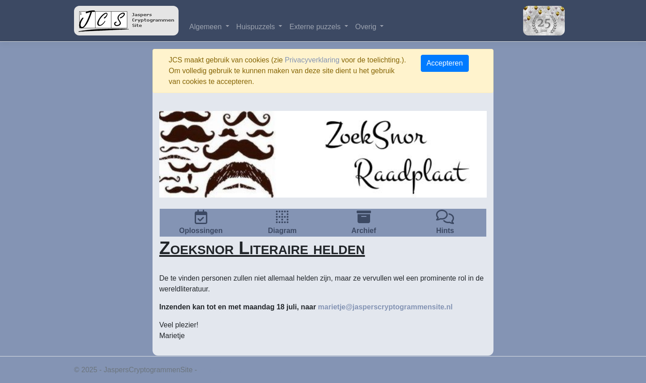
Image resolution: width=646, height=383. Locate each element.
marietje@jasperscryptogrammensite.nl (385, 307)
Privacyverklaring (312, 60)
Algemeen (206, 27)
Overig (367, 27)
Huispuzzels (256, 27)
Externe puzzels (315, 27)
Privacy (211, 370)
